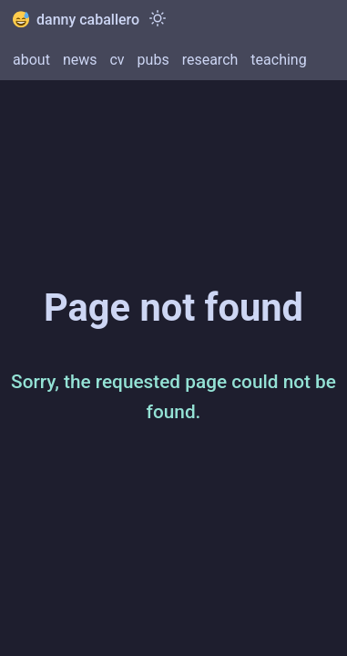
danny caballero (76, 19)
